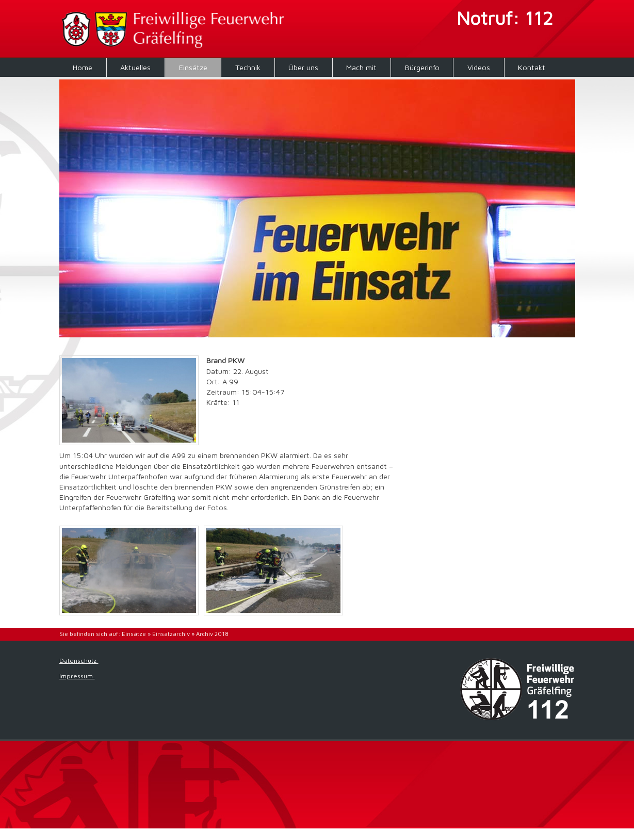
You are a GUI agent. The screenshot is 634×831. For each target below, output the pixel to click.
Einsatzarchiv (171, 633)
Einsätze (193, 67)
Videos (478, 67)
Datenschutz (79, 660)
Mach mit (361, 67)
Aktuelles (135, 67)
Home (82, 67)
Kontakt (531, 67)
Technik (248, 67)
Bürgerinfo (422, 67)
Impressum (77, 676)
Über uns (303, 67)
